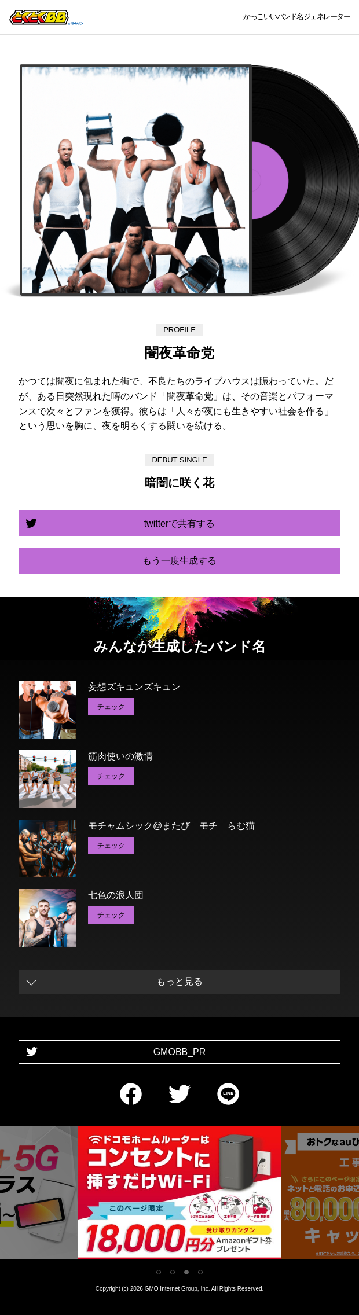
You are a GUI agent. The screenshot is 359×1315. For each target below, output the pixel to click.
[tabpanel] (179, 1194)
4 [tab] (200, 1272)
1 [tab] (159, 1272)
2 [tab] (172, 1272)
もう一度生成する (179, 560)
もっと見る (179, 981)
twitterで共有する (179, 523)
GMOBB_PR (179, 1052)
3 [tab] (186, 1272)
